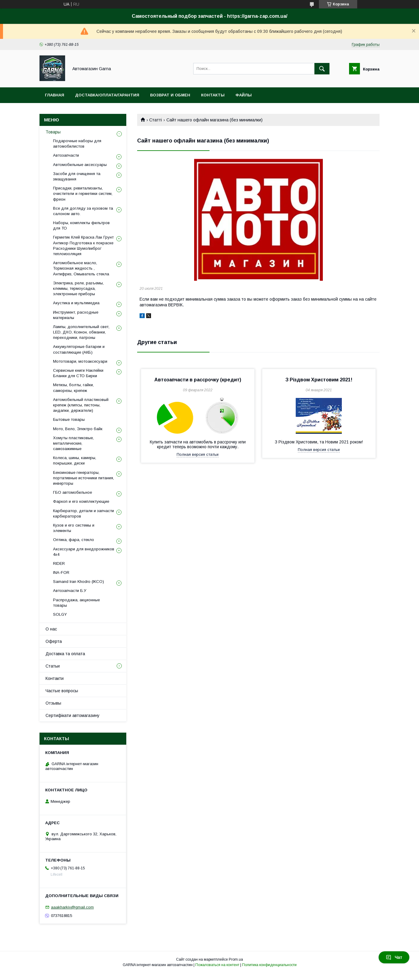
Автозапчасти (66, 155)
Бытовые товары (69, 419)
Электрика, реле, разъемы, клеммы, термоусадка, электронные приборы (78, 288)
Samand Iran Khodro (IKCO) (78, 581)
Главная (54, 95)
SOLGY (60, 614)
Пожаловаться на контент (217, 965)
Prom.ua (236, 959)
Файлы (243, 95)
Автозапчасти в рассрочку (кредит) (197, 379)
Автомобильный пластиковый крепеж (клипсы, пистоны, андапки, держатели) (81, 405)
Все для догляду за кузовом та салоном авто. (83, 211)
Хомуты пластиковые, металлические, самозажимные (73, 443)
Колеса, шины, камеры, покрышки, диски (74, 460)
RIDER (59, 563)
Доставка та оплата (65, 653)
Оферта (54, 641)
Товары (53, 132)
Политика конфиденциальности (269, 965)
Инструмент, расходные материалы (75, 315)
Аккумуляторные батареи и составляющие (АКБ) (79, 349)
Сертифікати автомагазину (72, 715)
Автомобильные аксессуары (80, 164)
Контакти (55, 678)
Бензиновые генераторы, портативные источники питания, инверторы (83, 478)
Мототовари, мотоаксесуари (80, 361)
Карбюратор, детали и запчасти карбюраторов (83, 513)
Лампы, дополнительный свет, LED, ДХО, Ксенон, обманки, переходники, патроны (81, 332)
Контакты (213, 95)
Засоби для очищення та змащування (76, 176)
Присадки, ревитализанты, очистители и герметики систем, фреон (82, 193)
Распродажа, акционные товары (76, 603)
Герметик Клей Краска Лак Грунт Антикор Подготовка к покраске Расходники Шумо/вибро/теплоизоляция (83, 245)
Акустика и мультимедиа (76, 303)
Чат (394, 957)
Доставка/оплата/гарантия (107, 95)
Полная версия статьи (198, 454)
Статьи (53, 666)
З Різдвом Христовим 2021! (318, 379)
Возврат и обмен (170, 95)
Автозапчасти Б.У (69, 590)
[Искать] (321, 68)
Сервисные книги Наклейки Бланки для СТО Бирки (78, 373)
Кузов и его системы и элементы (73, 528)
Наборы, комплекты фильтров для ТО (81, 225)
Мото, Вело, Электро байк (77, 429)
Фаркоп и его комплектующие (81, 501)
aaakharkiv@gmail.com (72, 907)
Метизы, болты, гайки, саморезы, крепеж (73, 388)
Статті (155, 119)
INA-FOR (61, 572)
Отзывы (53, 703)
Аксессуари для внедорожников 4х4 (83, 552)
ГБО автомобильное (72, 492)
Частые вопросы (62, 690)
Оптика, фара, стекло (73, 539)
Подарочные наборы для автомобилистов (77, 144)
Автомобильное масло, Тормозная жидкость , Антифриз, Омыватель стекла (81, 268)
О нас (51, 629)
